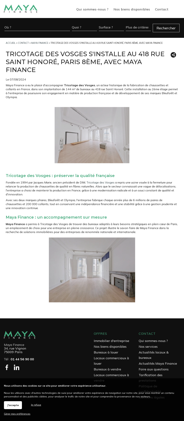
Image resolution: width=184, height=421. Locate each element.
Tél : (19, 359)
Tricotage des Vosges (100, 182)
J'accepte (13, 405)
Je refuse (36, 404)
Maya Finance (14, 345)
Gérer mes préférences (17, 413)
